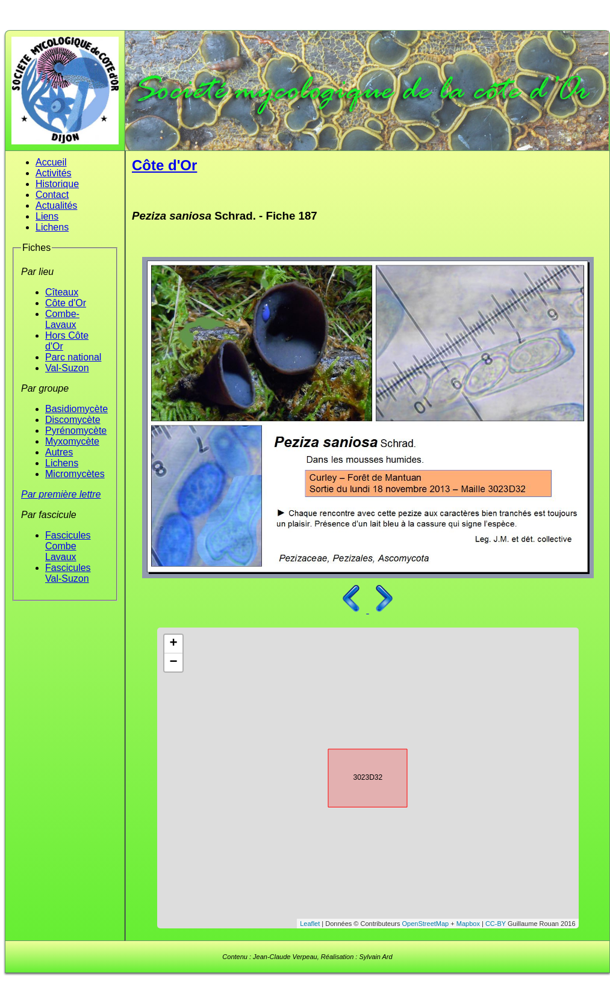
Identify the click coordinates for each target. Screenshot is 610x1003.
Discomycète (73, 420)
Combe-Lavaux (62, 319)
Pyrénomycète (76, 430)
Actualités (56, 205)
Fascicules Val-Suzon (68, 573)
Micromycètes (75, 474)
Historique (57, 184)
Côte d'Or (65, 303)
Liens (47, 216)
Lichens (52, 227)
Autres (59, 452)
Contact (52, 195)
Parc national (73, 357)
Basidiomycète (76, 409)
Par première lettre (61, 494)
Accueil (51, 162)
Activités (54, 173)
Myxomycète (72, 441)
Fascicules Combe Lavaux (68, 546)
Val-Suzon (67, 368)
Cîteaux (61, 292)
